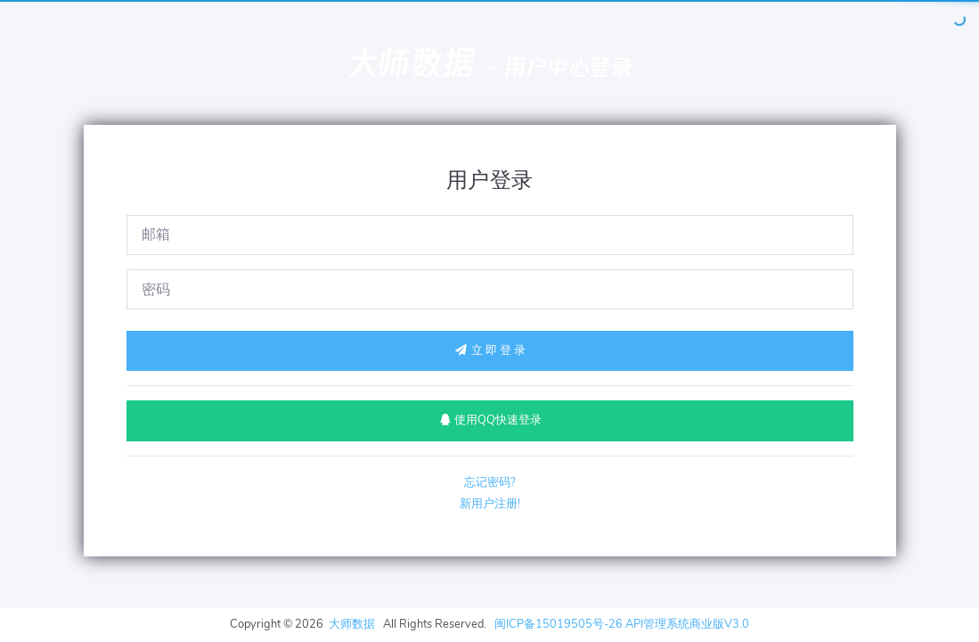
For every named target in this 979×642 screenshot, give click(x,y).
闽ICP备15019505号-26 (558, 624)
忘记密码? (490, 482)
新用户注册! (490, 504)
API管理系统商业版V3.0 (687, 624)
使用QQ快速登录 (489, 420)
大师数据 (411, 63)
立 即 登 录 (490, 350)
